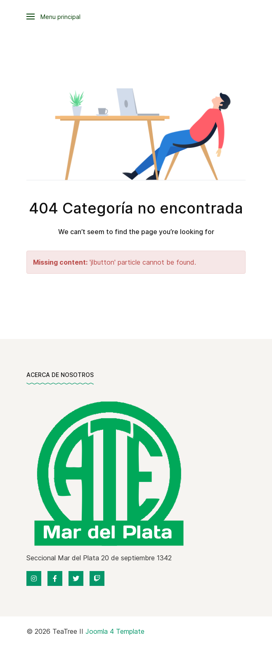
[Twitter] (76, 578)
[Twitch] (97, 578)
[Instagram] (33, 578)
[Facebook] (54, 578)
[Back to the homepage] (107, 473)
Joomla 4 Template (114, 631)
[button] (53, 16)
